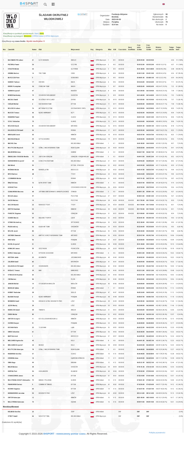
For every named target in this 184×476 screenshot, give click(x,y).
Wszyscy (27, 36)
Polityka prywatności (157, 433)
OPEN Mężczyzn (52, 36)
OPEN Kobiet (38, 36)
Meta (42, 33)
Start (36, 33)
